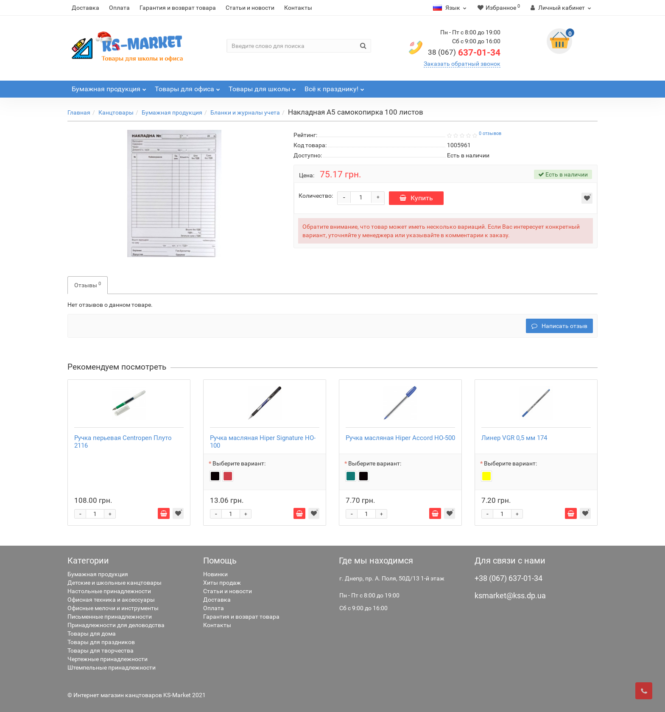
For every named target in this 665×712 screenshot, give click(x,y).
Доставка (85, 7)
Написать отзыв (559, 325)
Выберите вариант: (238, 463)
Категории (88, 560)
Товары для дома (91, 633)
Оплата (119, 7)
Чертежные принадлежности (107, 659)
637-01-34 (464, 53)
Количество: (316, 195)
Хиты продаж (222, 582)
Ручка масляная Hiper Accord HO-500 (400, 438)
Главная (78, 112)
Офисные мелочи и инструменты (113, 608)
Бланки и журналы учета (245, 112)
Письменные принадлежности (109, 616)
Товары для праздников (101, 642)
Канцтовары (116, 112)
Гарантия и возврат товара (178, 7)
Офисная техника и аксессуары (111, 599)
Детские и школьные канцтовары (114, 582)
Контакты (298, 7)
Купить (416, 198)
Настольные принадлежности (109, 591)
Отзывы (87, 285)
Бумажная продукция (172, 112)
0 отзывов (490, 133)
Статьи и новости (250, 7)
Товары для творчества (100, 650)
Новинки (215, 574)
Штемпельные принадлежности (111, 667)
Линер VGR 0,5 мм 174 (514, 438)
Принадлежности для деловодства (116, 625)
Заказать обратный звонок (462, 63)
